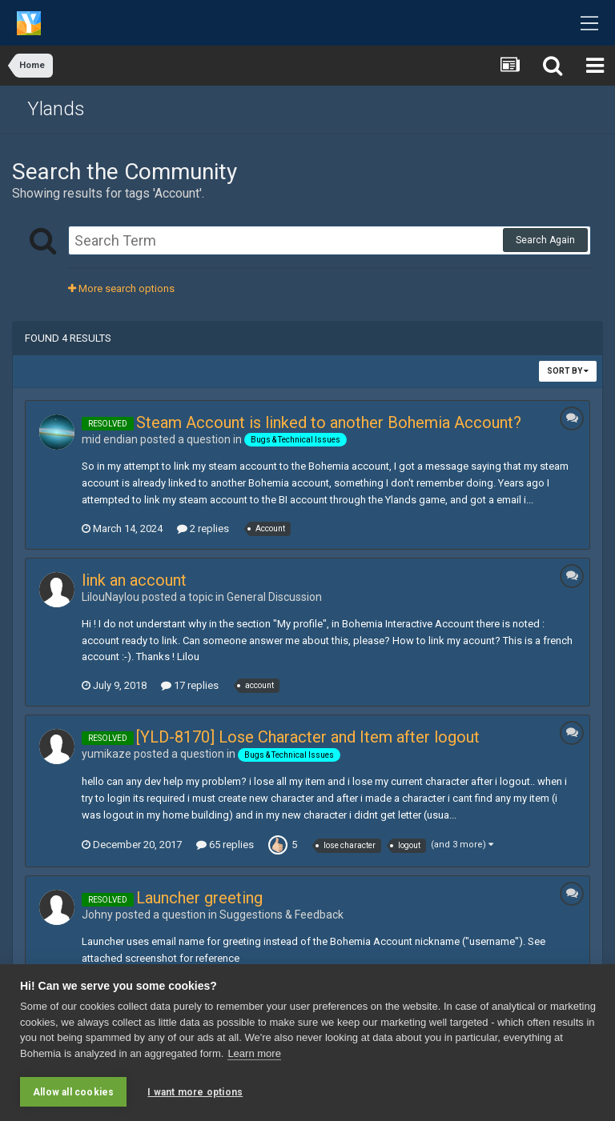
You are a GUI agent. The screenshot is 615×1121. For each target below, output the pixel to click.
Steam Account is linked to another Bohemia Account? (328, 422)
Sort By (568, 370)
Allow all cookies (73, 1092)
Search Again (545, 240)
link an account (134, 580)
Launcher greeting (199, 897)
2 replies (203, 528)
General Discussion (274, 597)
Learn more (253, 1053)
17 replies (190, 685)
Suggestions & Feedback (281, 914)
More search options (121, 288)
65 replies (225, 845)
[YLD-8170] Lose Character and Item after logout (308, 737)
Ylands (56, 109)
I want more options (195, 1092)
